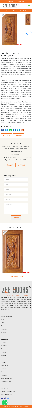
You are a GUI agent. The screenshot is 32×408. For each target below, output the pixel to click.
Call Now (6, 135)
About (2, 322)
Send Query (16, 217)
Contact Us (3, 332)
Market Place (4, 329)
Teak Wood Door (16, 276)
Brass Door (3, 355)
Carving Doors (4, 349)
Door (2, 372)
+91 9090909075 (6, 394)
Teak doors (3, 368)
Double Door (10, 1)
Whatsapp (18, 135)
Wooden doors (4, 375)
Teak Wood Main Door (6, 381)
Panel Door (3, 342)
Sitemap (3, 326)
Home (2, 319)
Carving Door (20, 1)
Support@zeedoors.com (8, 392)
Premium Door (4, 352)
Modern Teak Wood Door (6, 378)
